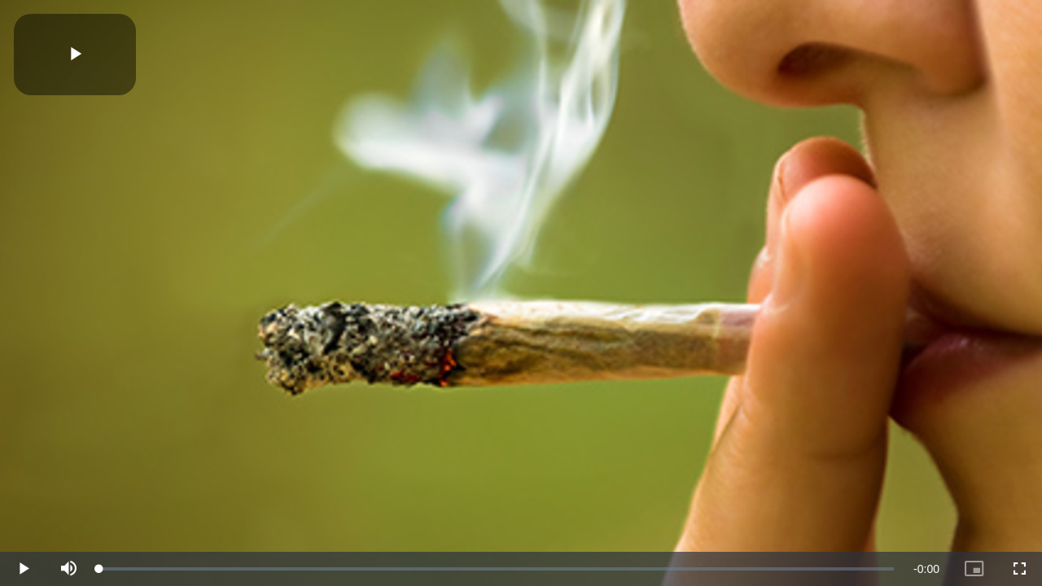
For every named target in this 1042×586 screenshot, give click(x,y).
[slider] (496, 569)
